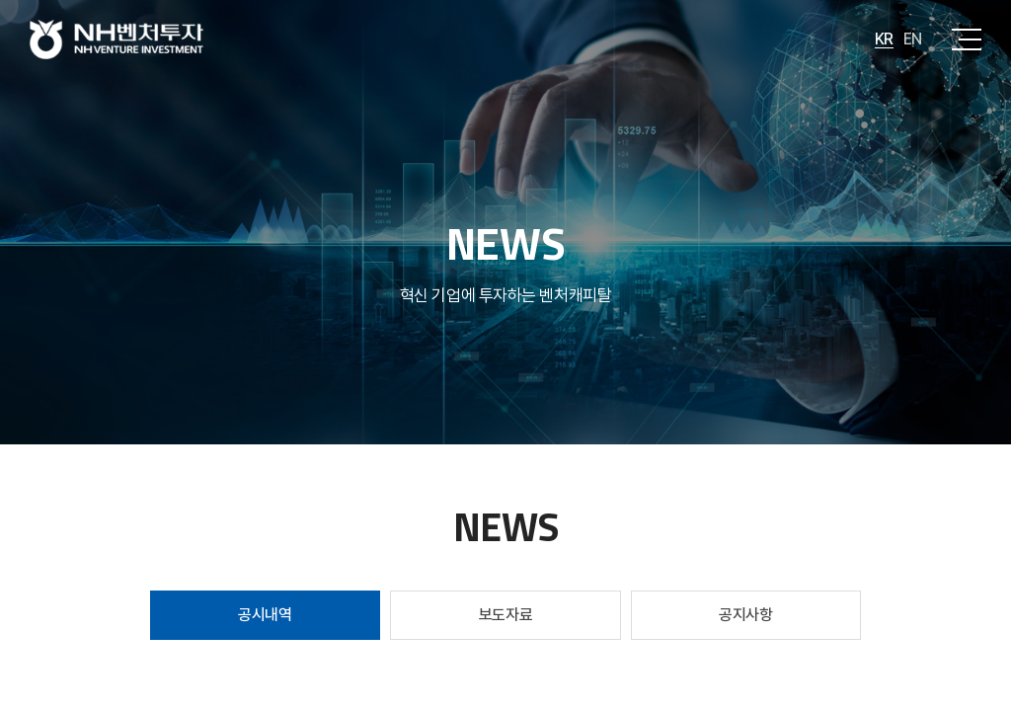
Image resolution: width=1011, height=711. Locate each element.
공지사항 (745, 614)
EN (912, 39)
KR (884, 39)
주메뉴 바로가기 (0, 0)
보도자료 (505, 614)
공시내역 (264, 614)
